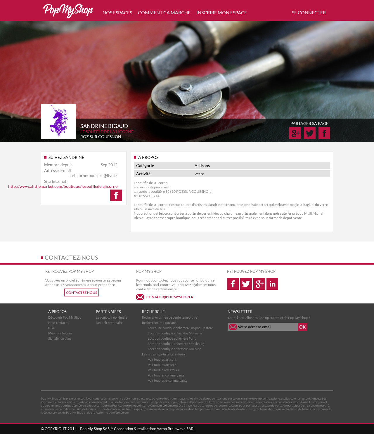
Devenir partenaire (109, 322)
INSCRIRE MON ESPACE (221, 12)
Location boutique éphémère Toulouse (174, 349)
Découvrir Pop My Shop (64, 317)
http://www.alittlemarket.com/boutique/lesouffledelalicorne (62, 186)
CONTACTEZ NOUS (81, 292)
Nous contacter (59, 322)
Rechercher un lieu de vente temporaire (169, 317)
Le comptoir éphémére (111, 317)
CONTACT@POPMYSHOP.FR (169, 297)
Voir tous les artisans (162, 359)
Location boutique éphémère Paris (172, 338)
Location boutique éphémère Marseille (175, 333)
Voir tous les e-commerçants (167, 380)
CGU (51, 328)
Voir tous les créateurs (163, 370)
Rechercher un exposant (159, 322)
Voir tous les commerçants (166, 375)
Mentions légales (60, 333)
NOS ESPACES (117, 12)
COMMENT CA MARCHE (164, 12)
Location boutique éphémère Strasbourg (176, 344)
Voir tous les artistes (162, 365)
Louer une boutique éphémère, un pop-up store (180, 328)
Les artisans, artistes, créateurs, (164, 354)
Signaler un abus (59, 338)
